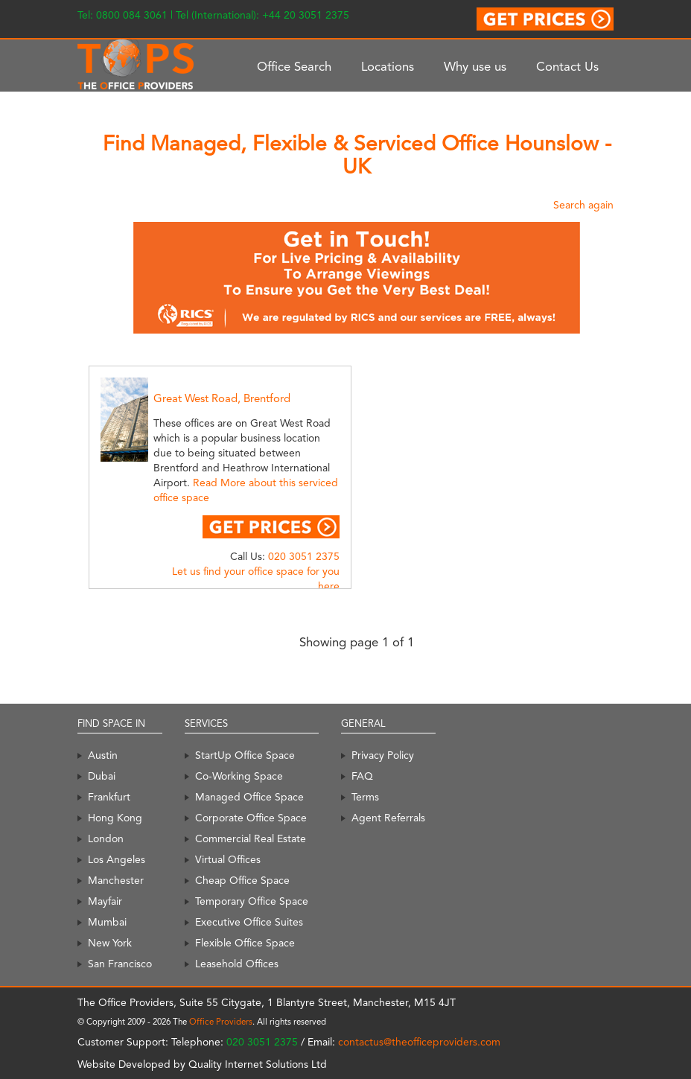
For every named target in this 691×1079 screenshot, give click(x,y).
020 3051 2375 (304, 556)
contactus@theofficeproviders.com (419, 1042)
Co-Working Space (239, 776)
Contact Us (567, 66)
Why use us (475, 66)
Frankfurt (109, 797)
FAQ (362, 776)
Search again (583, 205)
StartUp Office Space (245, 755)
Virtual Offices (228, 859)
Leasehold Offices (236, 964)
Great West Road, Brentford (221, 398)
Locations (387, 66)
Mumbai (107, 922)
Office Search (294, 66)
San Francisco (120, 964)
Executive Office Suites (249, 922)
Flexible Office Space (245, 943)
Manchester (116, 880)
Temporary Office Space (251, 901)
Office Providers (220, 1021)
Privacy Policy (382, 755)
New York (110, 943)
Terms (365, 797)
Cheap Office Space (242, 880)
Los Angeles (116, 859)
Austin (103, 755)
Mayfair (105, 901)
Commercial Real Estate (250, 838)
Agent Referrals (388, 818)
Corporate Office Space (251, 818)
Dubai (101, 776)
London (106, 838)
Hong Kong (115, 818)
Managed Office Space (249, 797)
